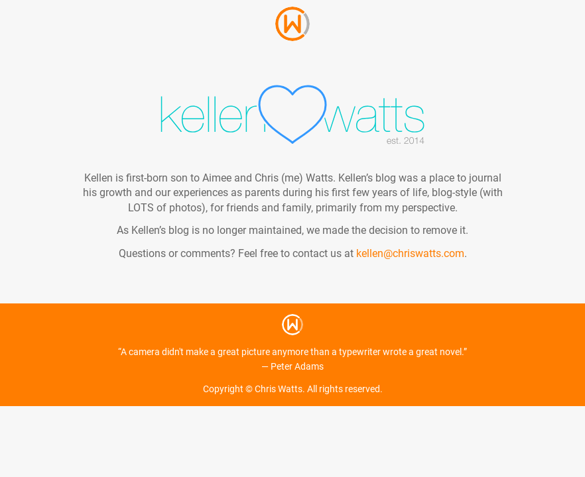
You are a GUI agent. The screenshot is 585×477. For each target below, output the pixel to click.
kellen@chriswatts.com (410, 253)
